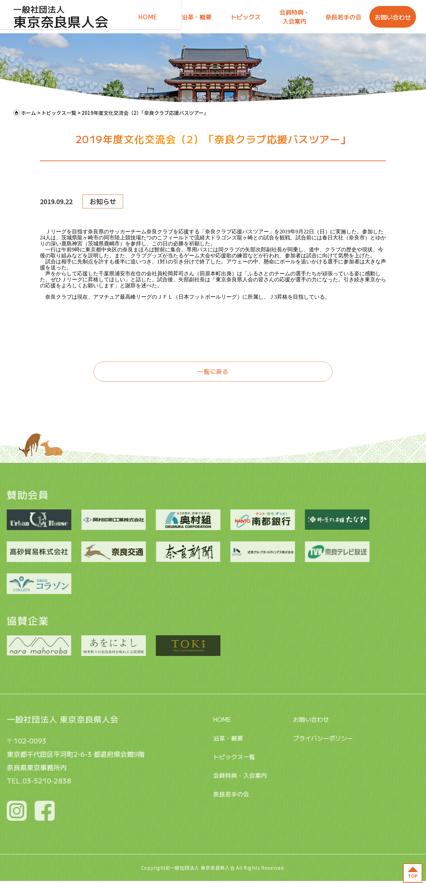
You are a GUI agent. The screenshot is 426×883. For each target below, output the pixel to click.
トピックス (246, 16)
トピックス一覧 (210, 756)
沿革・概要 (197, 16)
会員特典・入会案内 (295, 16)
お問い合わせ (393, 17)
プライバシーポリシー (300, 738)
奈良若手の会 (343, 16)
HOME (147, 16)
